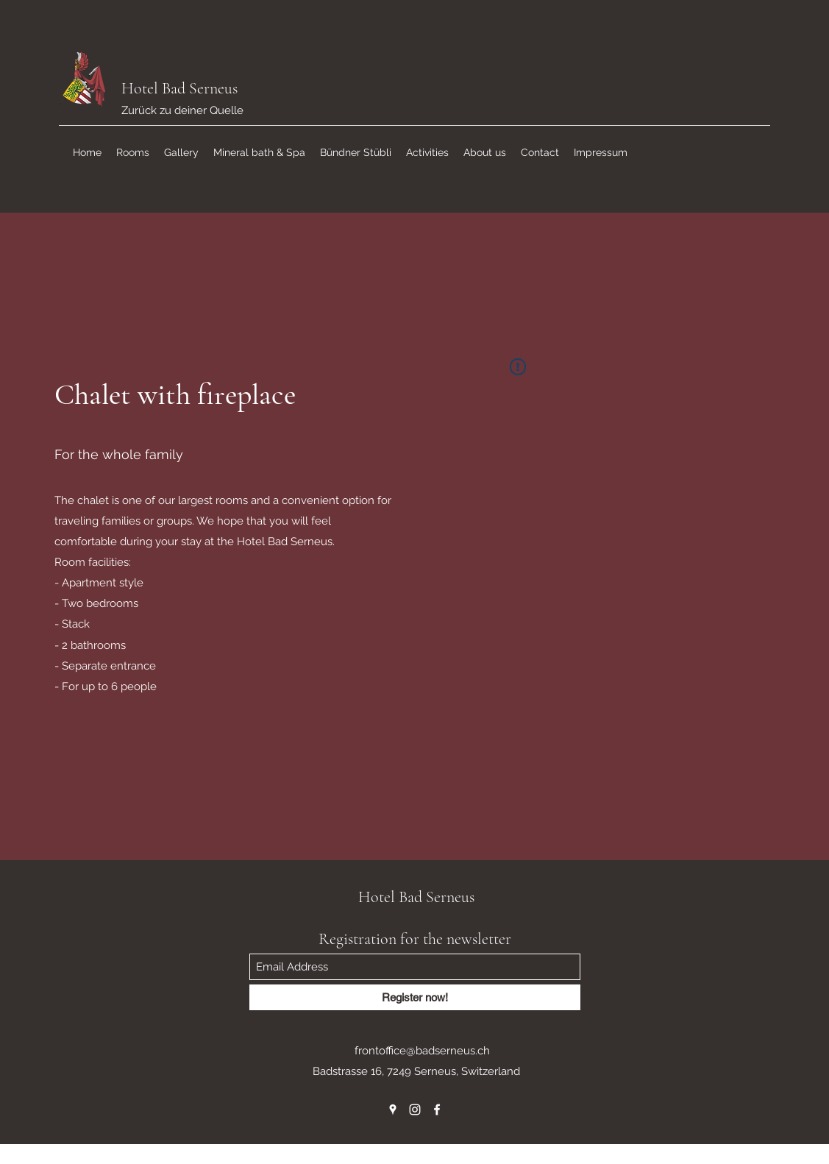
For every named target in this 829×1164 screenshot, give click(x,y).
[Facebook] (437, 1109)
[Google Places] (392, 1109)
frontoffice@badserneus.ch (422, 1050)
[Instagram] (415, 1109)
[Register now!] (414, 997)
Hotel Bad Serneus (179, 88)
